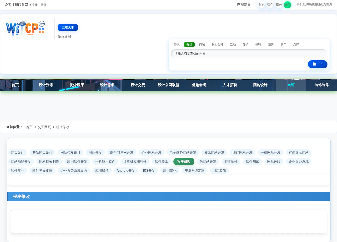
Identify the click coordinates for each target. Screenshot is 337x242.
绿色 (287, 4)
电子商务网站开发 (183, 152)
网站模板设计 (70, 152)
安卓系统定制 (195, 170)
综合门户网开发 (121, 152)
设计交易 (138, 85)
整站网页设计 (42, 152)
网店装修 (219, 170)
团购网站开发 (242, 152)
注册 (35, 5)
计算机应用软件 (135, 161)
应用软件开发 (77, 161)
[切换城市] (64, 37)
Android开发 (126, 170)
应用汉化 (169, 170)
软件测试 (252, 161)
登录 (43, 5)
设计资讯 (46, 85)
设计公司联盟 (168, 85)
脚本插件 (231, 161)
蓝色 (270, 4)
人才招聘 (230, 85)
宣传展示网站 (299, 152)
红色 (262, 4)
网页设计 (17, 152)
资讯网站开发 (214, 152)
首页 (15, 85)
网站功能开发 (21, 161)
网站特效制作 (49, 161)
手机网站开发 (271, 152)
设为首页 (326, 4)
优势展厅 (77, 85)
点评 (291, 85)
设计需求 (107, 85)
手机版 (301, 4)
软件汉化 (17, 170)
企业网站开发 (151, 152)
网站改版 (274, 161)
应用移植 (102, 170)
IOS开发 (149, 170)
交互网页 (44, 127)
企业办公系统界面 (73, 170)
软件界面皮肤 (42, 170)
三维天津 (68, 27)
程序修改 (62, 127)
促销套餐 (199, 85)
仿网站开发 (208, 161)
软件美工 (161, 161)
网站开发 (95, 152)
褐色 (279, 4)
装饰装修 (322, 85)
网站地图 (313, 4)
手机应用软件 (105, 161)
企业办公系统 (299, 161)
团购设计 (260, 85)
